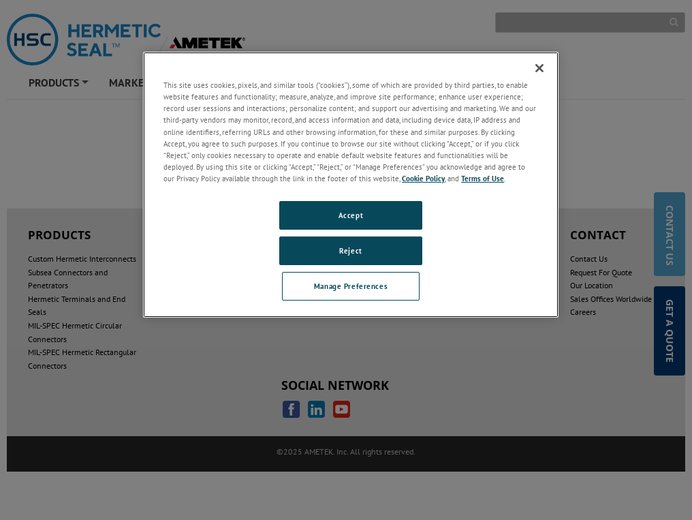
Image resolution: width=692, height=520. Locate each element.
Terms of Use (482, 178)
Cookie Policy (423, 178)
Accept (351, 215)
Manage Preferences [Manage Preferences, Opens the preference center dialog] (351, 286)
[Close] (539, 68)
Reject (350, 250)
